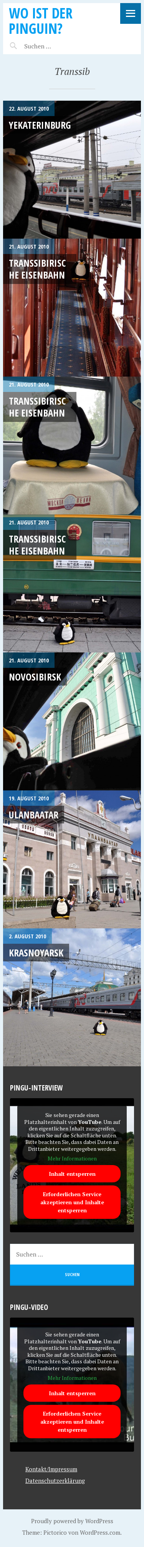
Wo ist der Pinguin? (41, 20)
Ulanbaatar (33, 814)
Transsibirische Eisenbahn (37, 268)
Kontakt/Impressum (51, 1469)
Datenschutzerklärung (55, 1480)
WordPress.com (100, 1532)
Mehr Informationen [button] (72, 1158)
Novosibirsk (35, 676)
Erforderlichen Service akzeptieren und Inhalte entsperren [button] (72, 1202)
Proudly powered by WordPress (72, 1521)
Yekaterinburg (40, 124)
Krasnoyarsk (36, 952)
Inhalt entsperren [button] (72, 1173)
